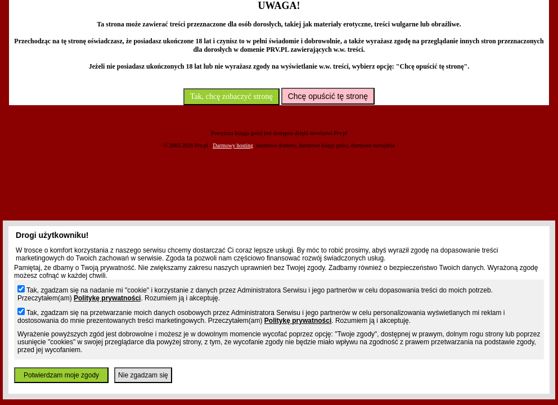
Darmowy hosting (233, 145)
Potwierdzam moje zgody (61, 375)
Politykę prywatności (107, 298)
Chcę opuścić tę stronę (328, 96)
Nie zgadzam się (143, 375)
